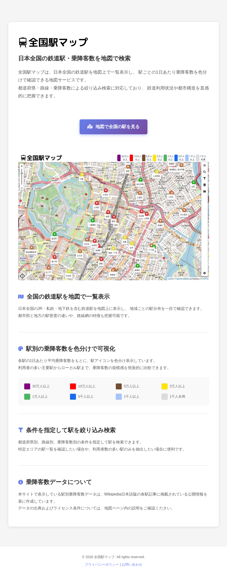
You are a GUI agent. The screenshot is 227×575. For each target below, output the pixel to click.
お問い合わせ (132, 564)
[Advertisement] (113, 6)
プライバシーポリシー (102, 564)
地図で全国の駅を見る (113, 126)
